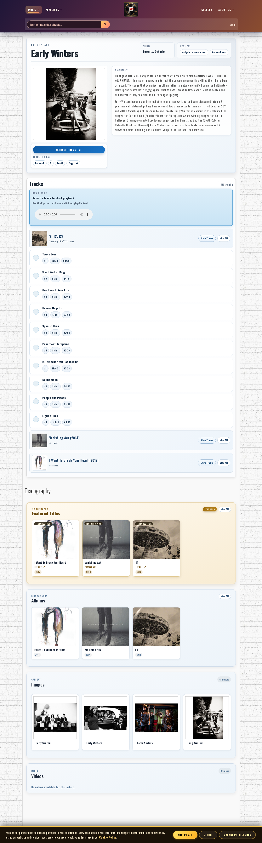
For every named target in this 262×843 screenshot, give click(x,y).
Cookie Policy (107, 837)
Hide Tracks (207, 238)
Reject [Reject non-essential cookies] (208, 835)
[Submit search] (105, 24)
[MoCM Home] (131, 9)
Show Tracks (207, 440)
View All (224, 238)
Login (232, 24)
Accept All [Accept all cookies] (185, 835)
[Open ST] (39, 238)
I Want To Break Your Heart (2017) (74, 460)
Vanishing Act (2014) (64, 437)
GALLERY (206, 10)
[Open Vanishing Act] (39, 440)
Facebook (39, 163)
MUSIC (33, 10)
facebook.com (219, 52)
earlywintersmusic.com (194, 52)
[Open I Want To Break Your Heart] (39, 462)
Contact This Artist (69, 149)
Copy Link (73, 163)
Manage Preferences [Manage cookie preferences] (237, 835)
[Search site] (64, 24)
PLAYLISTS (53, 10)
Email (60, 163)
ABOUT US (226, 10)
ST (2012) (56, 236)
